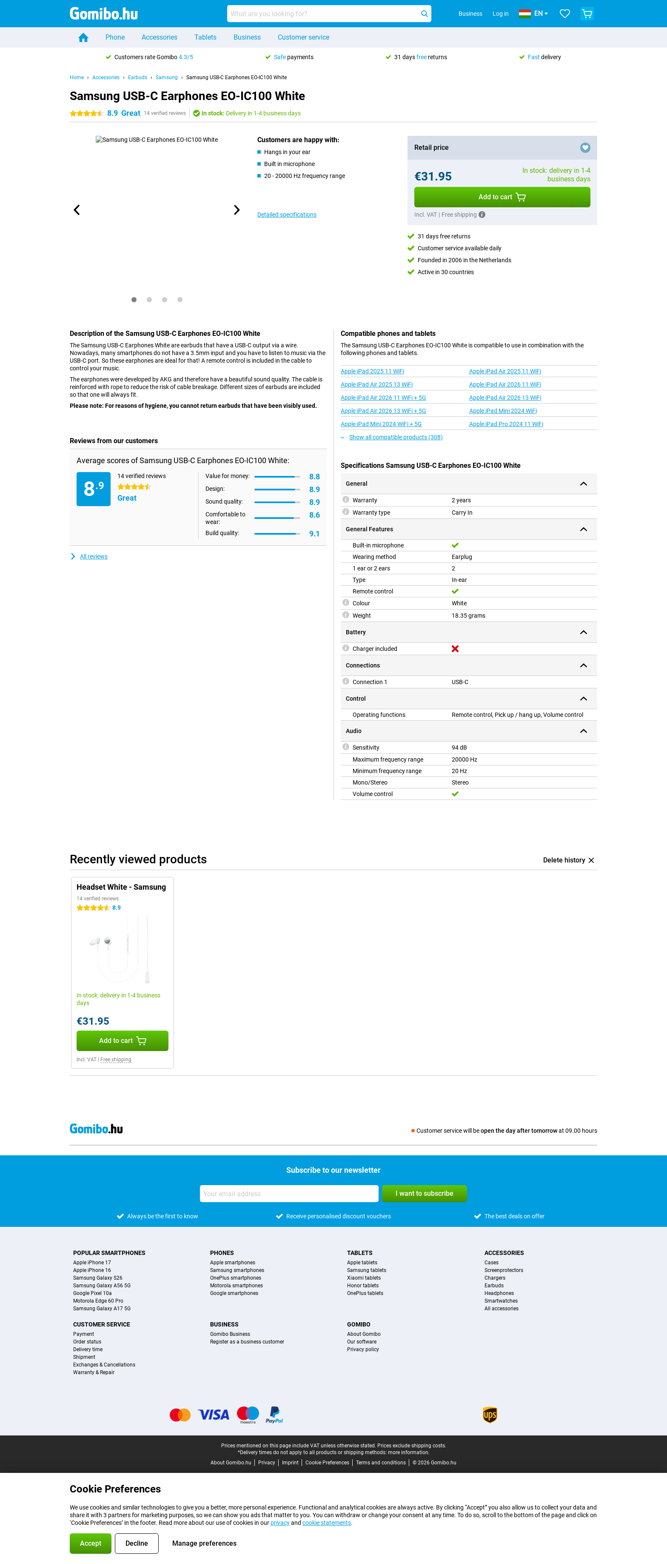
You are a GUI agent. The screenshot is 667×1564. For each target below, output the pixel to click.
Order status (87, 1342)
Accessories (159, 37)
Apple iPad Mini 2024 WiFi (503, 410)
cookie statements (326, 1522)
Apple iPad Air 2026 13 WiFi (505, 397)
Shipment (84, 1357)
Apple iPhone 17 (92, 1263)
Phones (222, 1252)
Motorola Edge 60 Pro (98, 1301)
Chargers (495, 1278)
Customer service (303, 37)
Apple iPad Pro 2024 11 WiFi (506, 424)
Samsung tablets (366, 1270)
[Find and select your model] (329, 13)
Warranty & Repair (93, 1372)
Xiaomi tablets (364, 1278)
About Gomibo (364, 1334)
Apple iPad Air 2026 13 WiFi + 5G (383, 410)
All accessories (502, 1309)
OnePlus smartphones (235, 1278)
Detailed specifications (286, 214)
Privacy (266, 1463)
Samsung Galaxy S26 (98, 1278)
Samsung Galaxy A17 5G (102, 1309)
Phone (115, 37)
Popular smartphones (109, 1252)
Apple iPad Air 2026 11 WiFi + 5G (383, 397)
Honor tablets (363, 1286)
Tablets (205, 37)
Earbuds (137, 77)
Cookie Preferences (327, 1463)
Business (247, 37)
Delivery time (88, 1349)
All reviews (89, 556)
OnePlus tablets (365, 1293)
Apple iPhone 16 (92, 1270)
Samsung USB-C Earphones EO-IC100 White (236, 77)
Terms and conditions (381, 1463)
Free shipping (115, 1060)
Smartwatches (501, 1301)
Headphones (499, 1293)
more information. (409, 1452)
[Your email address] (289, 1193)
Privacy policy (363, 1349)
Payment (83, 1334)
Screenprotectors (504, 1270)
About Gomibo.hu (231, 1463)
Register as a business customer (247, 1342)
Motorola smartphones (236, 1286)
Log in (501, 13)
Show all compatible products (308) (392, 437)
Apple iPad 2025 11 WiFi (372, 371)
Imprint (290, 1463)
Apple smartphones (232, 1263)
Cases (492, 1263)
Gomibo (359, 1324)
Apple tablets (362, 1263)
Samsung (167, 77)
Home (77, 77)
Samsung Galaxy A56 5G (102, 1286)
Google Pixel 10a (92, 1293)
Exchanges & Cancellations (104, 1365)
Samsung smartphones (237, 1270)
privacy (280, 1522)
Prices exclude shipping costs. (411, 1446)
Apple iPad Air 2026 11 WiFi (505, 384)
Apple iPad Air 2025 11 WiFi (505, 371)
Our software (361, 1342)
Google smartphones (234, 1293)
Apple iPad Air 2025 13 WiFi (377, 384)
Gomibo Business (230, 1334)
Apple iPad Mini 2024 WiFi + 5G (381, 424)
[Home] (83, 37)
